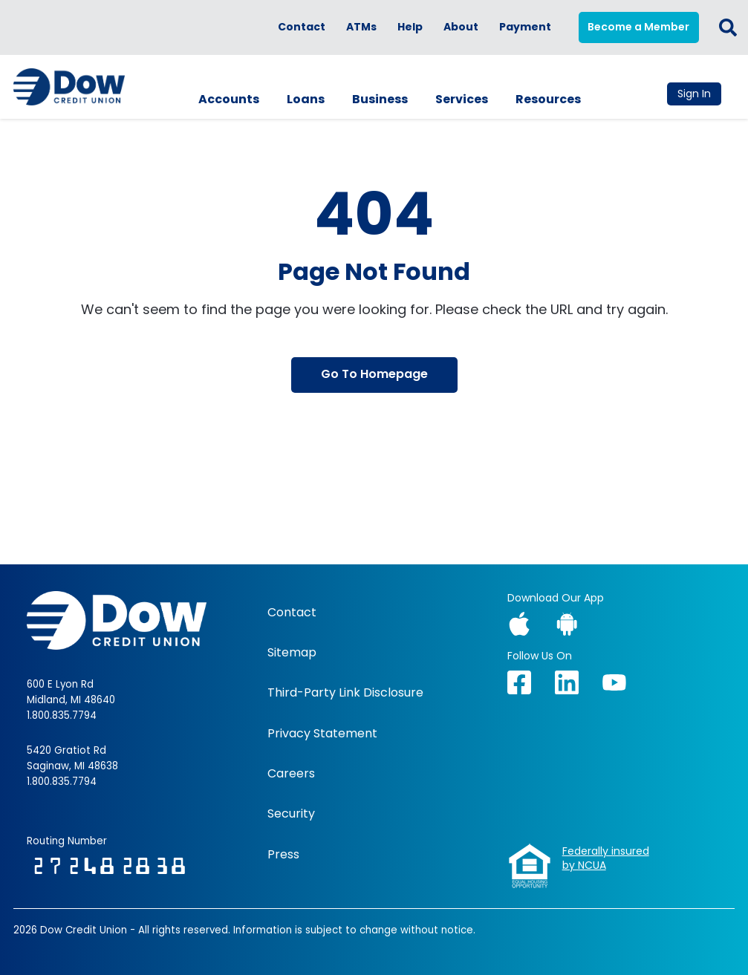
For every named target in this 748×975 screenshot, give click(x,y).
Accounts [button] (228, 99)
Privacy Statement (322, 733)
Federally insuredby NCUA (605, 858)
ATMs (361, 27)
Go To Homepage (374, 373)
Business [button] (380, 99)
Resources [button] (548, 99)
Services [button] (461, 99)
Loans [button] (306, 99)
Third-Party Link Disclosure (345, 693)
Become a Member (638, 26)
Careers (291, 774)
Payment (525, 27)
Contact (301, 27)
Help (410, 27)
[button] (728, 27)
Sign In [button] (694, 93)
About (460, 27)
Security (291, 814)
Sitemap (291, 653)
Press (283, 855)
